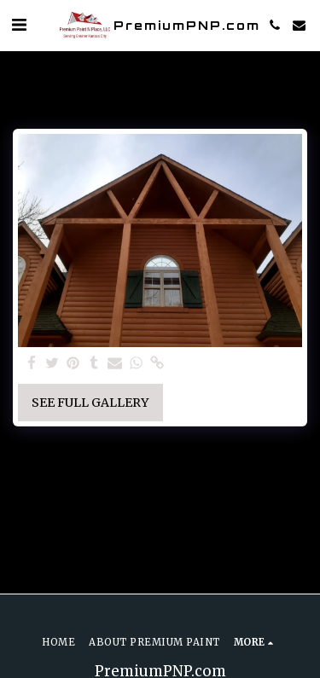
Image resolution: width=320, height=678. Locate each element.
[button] (18, 24)
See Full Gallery (90, 402)
